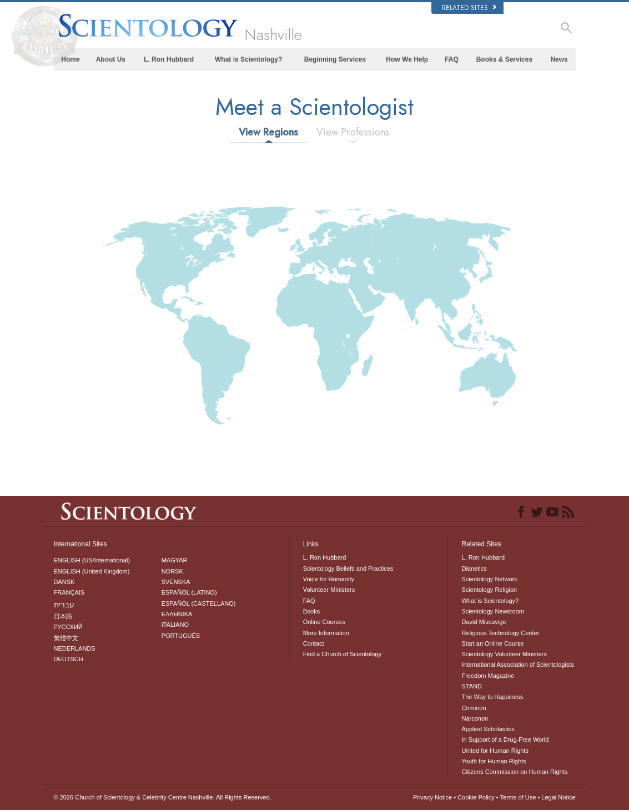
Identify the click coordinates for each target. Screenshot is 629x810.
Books (311, 611)
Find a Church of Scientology (342, 654)
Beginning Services (335, 59)
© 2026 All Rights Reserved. (162, 797)
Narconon (474, 718)
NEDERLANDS (74, 648)
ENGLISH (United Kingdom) (92, 571)
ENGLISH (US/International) (92, 560)
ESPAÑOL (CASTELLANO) (199, 603)
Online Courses (324, 621)
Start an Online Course (492, 643)
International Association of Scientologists (517, 664)
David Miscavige (483, 621)
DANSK (64, 581)
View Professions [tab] (352, 132)
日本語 (63, 616)
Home (70, 59)
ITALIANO (175, 624)
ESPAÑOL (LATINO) (189, 592)
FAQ (452, 59)
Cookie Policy (476, 797)
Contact (313, 643)
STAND (471, 686)
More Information (326, 633)
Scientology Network (489, 579)
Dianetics (473, 568)
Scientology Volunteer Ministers (503, 654)
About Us (110, 59)
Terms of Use (518, 797)
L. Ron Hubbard (169, 59)
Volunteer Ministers (329, 589)
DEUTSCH (68, 659)
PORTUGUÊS (181, 635)
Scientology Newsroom (492, 611)
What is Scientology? (248, 59)
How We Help (407, 59)
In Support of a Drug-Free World (505, 739)
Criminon (473, 708)
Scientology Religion (489, 589)
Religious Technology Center (500, 633)
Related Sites (469, 8)
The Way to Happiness (492, 696)
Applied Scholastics (487, 729)
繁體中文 (66, 638)
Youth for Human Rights (493, 761)
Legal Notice (558, 797)
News (558, 59)
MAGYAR (175, 560)
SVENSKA (176, 581)
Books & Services (504, 59)
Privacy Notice (432, 797)
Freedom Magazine (487, 675)
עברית (64, 604)
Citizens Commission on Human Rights (514, 771)
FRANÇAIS (69, 592)
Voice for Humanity (328, 579)
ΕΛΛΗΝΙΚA (177, 614)
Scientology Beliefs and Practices (348, 568)
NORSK (172, 571)
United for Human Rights (494, 750)
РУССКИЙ (68, 626)
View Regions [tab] (268, 132)
